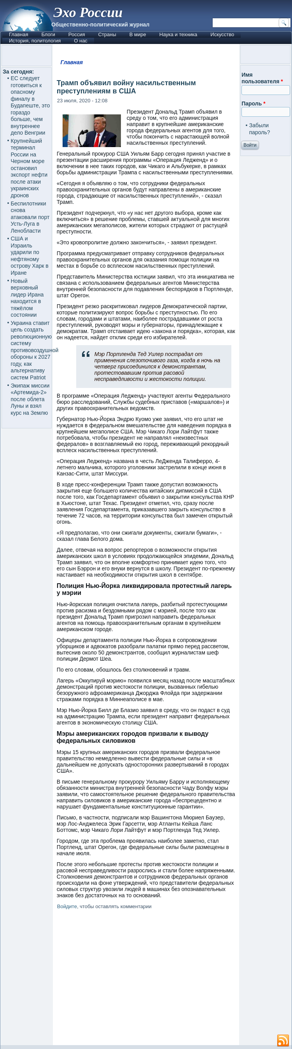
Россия (76, 34)
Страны (107, 34)
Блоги (48, 34)
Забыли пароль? (259, 128)
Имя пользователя (262, 78)
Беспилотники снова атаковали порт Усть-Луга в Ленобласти (30, 217)
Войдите (67, 906)
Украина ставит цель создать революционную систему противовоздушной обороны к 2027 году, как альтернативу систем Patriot (35, 350)
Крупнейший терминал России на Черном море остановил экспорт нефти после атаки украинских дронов (29, 168)
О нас (80, 41)
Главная (18, 34)
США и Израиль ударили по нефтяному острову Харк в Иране (30, 255)
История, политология (35, 41)
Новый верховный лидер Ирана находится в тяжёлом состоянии (27, 298)
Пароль (253, 103)
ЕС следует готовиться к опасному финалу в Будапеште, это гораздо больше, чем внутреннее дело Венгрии (30, 105)
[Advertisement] (146, 979)
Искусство (222, 34)
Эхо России (87, 12)
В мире (137, 34)
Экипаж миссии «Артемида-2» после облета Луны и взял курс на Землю (30, 399)
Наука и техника (178, 34)
